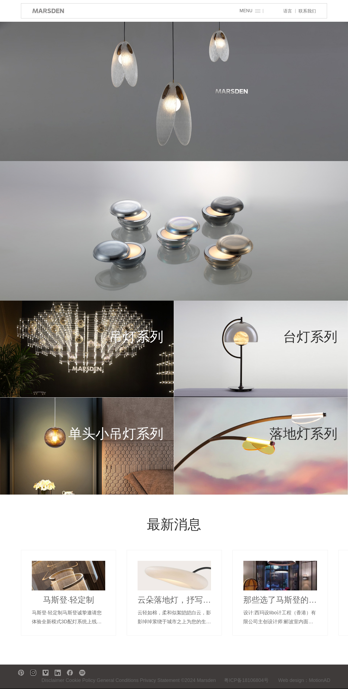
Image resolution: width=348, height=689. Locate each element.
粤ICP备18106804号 (246, 680)
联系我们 (307, 11)
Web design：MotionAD (304, 680)
